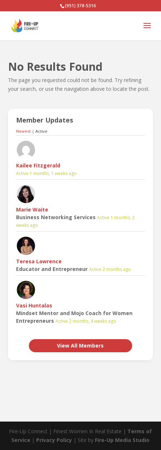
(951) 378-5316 (80, 6)
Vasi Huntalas (34, 305)
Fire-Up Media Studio (122, 440)
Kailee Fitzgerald (38, 165)
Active (41, 131)
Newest (23, 131)
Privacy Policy (54, 440)
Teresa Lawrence (39, 261)
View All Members (80, 345)
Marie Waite (32, 209)
